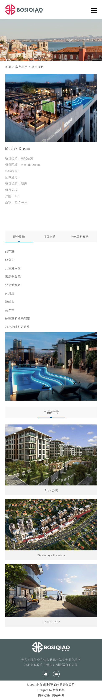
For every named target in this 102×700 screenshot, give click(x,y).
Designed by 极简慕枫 (51, 690)
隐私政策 (44, 695)
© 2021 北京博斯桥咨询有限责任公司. (51, 684)
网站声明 (58, 695)
